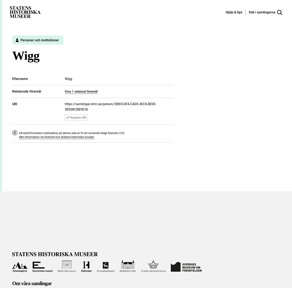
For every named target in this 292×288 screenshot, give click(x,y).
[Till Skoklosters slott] (128, 266)
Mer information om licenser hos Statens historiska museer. (57, 137)
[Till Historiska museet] (86, 266)
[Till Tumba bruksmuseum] (153, 266)
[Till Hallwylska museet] (67, 266)
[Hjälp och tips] (234, 13)
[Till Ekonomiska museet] (43, 266)
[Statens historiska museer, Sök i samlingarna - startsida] (25, 12)
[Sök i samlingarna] (265, 12)
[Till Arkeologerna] (20, 266)
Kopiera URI (76, 117)
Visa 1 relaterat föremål (81, 91)
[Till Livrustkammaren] (106, 266)
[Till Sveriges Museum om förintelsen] (186, 266)
